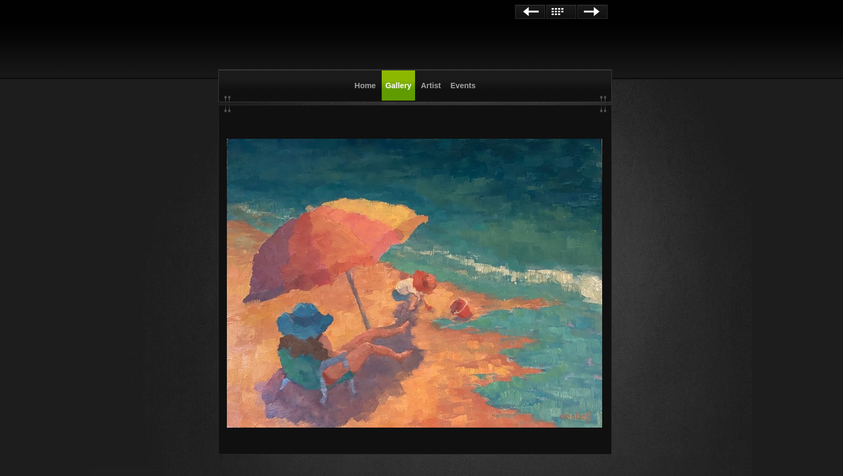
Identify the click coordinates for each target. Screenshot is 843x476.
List (561, 12)
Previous (530, 12)
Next (592, 12)
